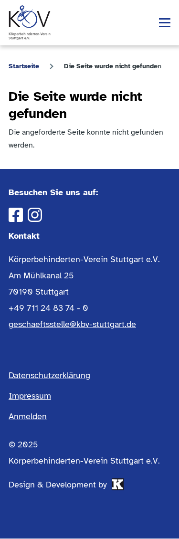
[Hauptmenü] (164, 22)
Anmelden (28, 416)
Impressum (30, 396)
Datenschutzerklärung (49, 375)
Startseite (24, 66)
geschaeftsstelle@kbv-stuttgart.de (72, 324)
